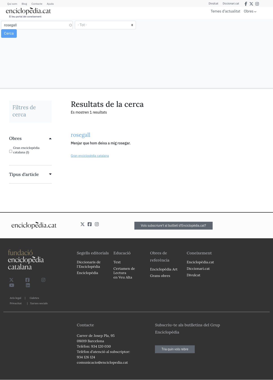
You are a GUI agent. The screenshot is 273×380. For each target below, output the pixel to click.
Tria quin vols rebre (174, 349)
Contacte (37, 3)
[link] (30, 138)
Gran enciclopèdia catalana (90, 156)
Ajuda (50, 3)
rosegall (80, 134)
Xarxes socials (39, 303)
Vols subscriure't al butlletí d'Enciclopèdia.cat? (173, 226)
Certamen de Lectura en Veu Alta (124, 272)
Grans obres (160, 275)
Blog (24, 3)
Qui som (12, 3)
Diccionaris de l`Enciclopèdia (89, 264)
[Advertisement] (204, 53)
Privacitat (16, 303)
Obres (249, 11)
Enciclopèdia (87, 272)
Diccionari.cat (231, 3)
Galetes (34, 298)
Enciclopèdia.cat (200, 262)
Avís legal (15, 298)
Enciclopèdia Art (164, 269)
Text (117, 262)
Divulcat (213, 3)
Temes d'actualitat (225, 11)
